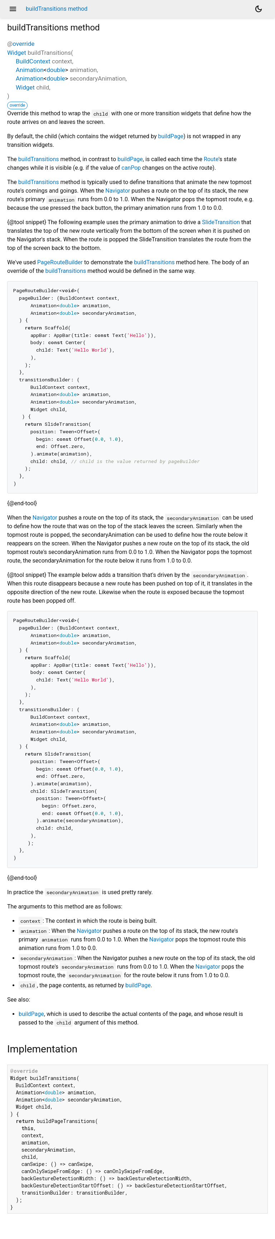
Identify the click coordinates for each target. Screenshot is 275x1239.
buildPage (170, 136)
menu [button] (13, 9)
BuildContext (33, 61)
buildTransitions (38, 159)
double (56, 69)
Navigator (117, 190)
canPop (131, 167)
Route (211, 159)
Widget (16, 52)
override (23, 43)
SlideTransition (221, 222)
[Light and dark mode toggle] (258, 9)
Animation (30, 69)
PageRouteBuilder (60, 262)
